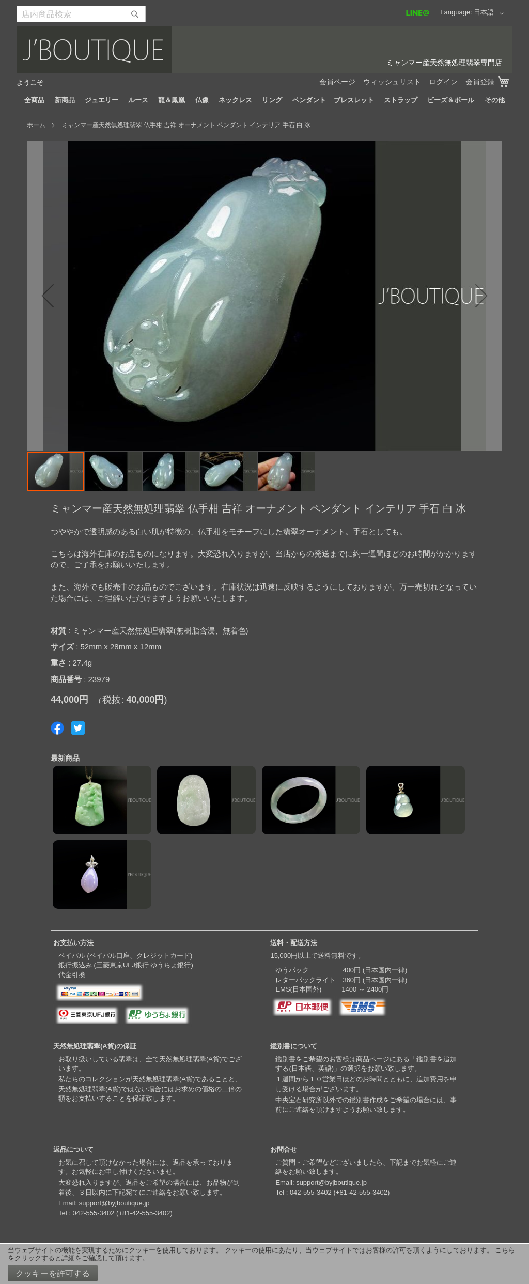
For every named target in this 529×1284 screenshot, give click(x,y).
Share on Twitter (78, 728)
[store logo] (264, 49)
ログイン (443, 82)
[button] (490, 13)
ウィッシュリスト (392, 82)
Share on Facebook (57, 728)
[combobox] (81, 14)
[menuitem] (34, 100)
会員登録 (479, 82)
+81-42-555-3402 (144, 1213)
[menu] (264, 100)
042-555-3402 (93, 1213)
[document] (264, 1263)
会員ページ (337, 82)
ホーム (36, 125)
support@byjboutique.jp (114, 1203)
